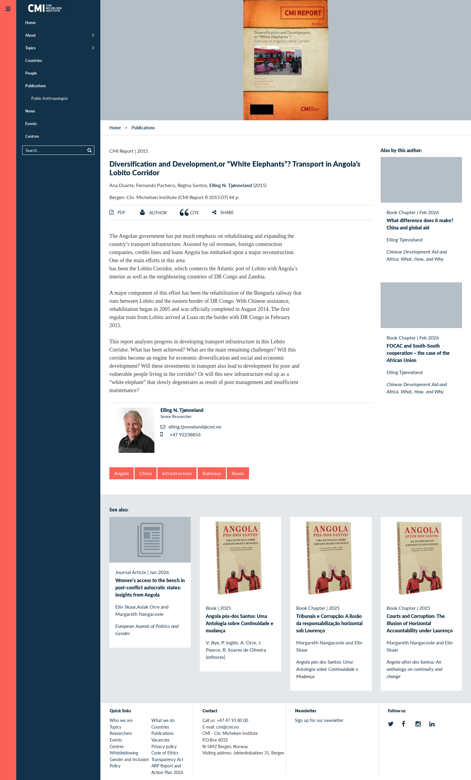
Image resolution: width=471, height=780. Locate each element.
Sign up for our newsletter (319, 720)
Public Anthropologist (49, 98)
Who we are (121, 720)
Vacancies (160, 740)
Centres (32, 136)
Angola (121, 473)
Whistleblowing (124, 753)
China (145, 473)
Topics (30, 48)
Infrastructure (177, 473)
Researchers (121, 733)
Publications (35, 85)
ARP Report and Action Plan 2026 (167, 769)
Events (31, 123)
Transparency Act (167, 759)
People (31, 73)
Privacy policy (164, 746)
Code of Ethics (164, 753)
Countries (33, 60)
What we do (163, 720)
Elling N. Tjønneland (230, 185)
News (30, 111)
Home (30, 22)
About (30, 35)
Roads (238, 473)
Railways (211, 473)
